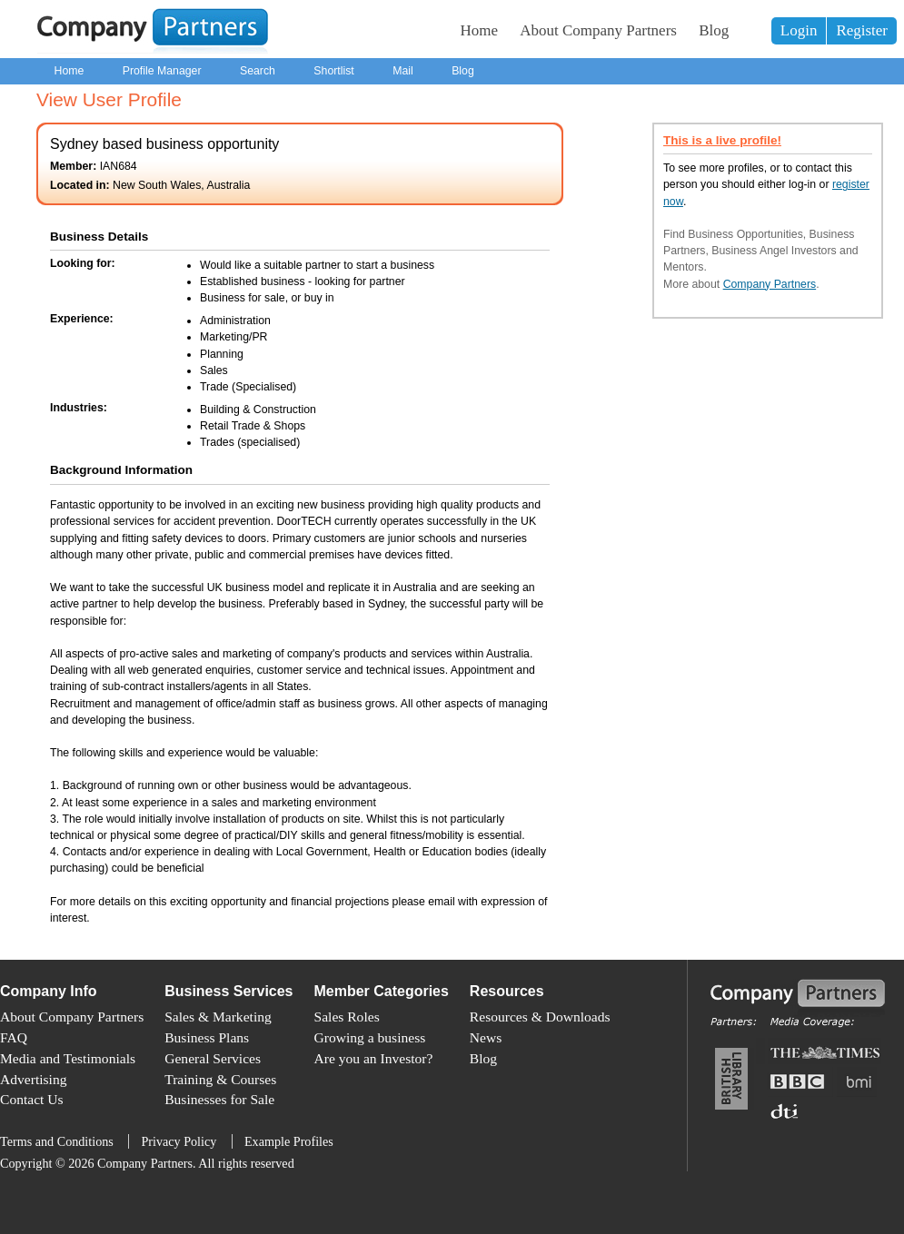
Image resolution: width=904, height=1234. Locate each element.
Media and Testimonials (67, 1058)
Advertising (33, 1079)
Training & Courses (220, 1079)
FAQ (13, 1037)
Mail (402, 70)
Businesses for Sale (219, 1099)
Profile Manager (162, 70)
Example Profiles (288, 1141)
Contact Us (32, 1099)
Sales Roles (347, 1016)
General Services (212, 1058)
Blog (714, 30)
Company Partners (770, 284)
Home (480, 30)
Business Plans (206, 1037)
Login (799, 30)
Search (257, 70)
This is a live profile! (722, 140)
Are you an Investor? (373, 1058)
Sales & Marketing (218, 1016)
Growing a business (370, 1037)
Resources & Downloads (540, 1016)
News (486, 1037)
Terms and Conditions (57, 1141)
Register (862, 30)
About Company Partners (598, 30)
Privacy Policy (178, 1141)
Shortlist (333, 70)
